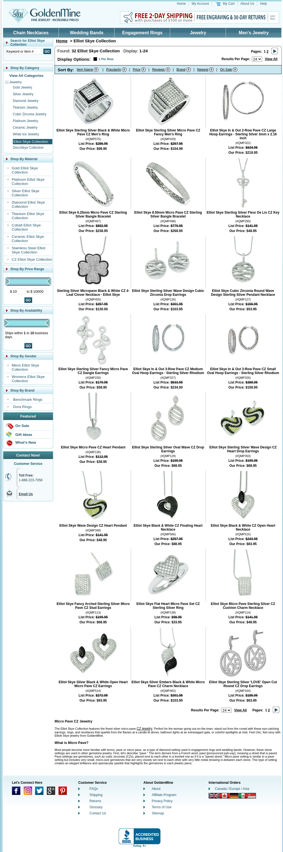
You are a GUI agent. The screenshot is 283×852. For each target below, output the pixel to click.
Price (136, 70)
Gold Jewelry (22, 87)
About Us (247, 4)
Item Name (85, 70)
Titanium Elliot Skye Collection (28, 216)
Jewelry (198, 32)
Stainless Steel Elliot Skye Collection (28, 250)
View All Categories (26, 76)
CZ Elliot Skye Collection (32, 259)
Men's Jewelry (254, 32)
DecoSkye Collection (28, 148)
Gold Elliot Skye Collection (25, 170)
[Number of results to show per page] (257, 59)
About (156, 789)
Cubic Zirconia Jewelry (30, 114)
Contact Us (97, 813)
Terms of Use (162, 807)
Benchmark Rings (27, 399)
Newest (202, 70)
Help (263, 4)
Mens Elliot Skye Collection (25, 367)
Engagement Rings (142, 32)
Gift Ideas (23, 435)
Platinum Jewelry (25, 121)
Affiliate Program (164, 795)
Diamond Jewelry (25, 101)
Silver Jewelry (23, 94)
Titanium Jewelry (25, 107)
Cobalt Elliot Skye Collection (26, 227)
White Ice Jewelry (26, 134)
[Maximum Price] (39, 291)
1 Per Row (106, 59)
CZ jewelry (144, 729)
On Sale (22, 426)
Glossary (96, 807)
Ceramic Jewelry (25, 128)
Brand (181, 70)
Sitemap (158, 813)
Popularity (113, 70)
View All (271, 59)
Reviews (158, 70)
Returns (95, 801)
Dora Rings (22, 407)
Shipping (96, 795)
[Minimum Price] (19, 291)
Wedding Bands (87, 32)
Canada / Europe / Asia (232, 789)
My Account (200, 4)
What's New (25, 442)
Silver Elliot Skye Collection (25, 193)
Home (181, 4)
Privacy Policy (162, 801)
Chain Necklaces (30, 32)
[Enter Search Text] (24, 51)
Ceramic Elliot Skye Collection (28, 239)
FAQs (93, 789)
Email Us (26, 494)
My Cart (229, 4)
